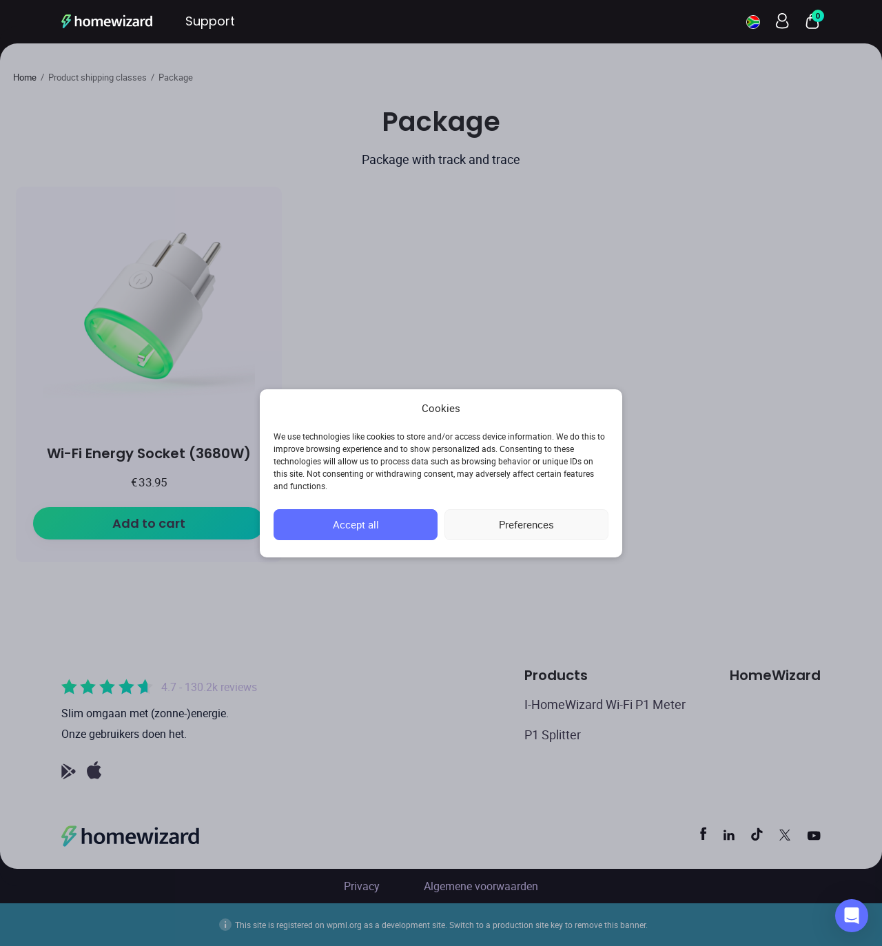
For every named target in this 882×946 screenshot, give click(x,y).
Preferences (526, 524)
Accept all (356, 524)
